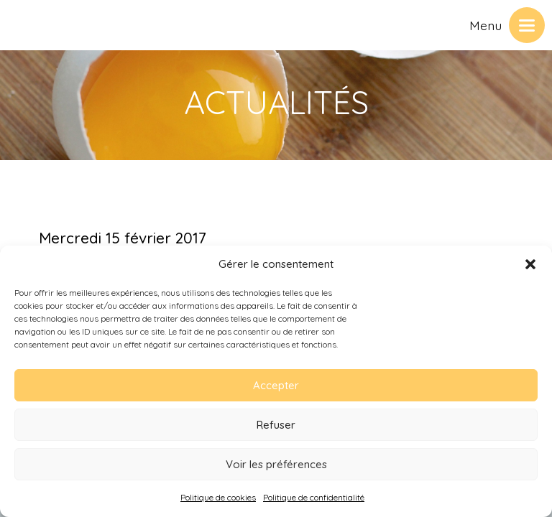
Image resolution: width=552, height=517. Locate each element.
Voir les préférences (276, 464)
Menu (485, 25)
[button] (530, 264)
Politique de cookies (218, 497)
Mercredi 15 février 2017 (122, 237)
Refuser (276, 425)
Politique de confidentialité (313, 497)
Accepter (276, 385)
